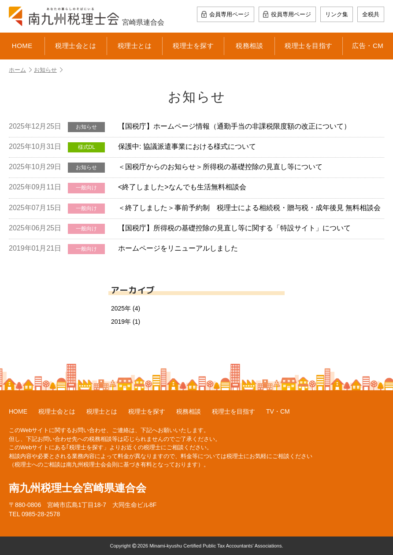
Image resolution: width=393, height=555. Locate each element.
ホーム (20, 70)
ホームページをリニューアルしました (123, 249)
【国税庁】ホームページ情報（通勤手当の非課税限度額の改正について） (180, 127)
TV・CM (278, 411)
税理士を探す (193, 45)
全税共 (370, 14)
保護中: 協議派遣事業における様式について (132, 147)
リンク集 (336, 14)
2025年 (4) (125, 308)
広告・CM (367, 45)
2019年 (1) (125, 321)
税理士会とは (75, 45)
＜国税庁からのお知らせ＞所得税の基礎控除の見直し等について (166, 168)
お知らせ (48, 70)
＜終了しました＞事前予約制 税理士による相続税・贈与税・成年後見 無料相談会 (195, 209)
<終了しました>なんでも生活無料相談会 (127, 188)
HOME (22, 45)
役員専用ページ (291, 14)
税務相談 (249, 45)
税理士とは (135, 45)
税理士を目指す (309, 45)
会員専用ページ (229, 14)
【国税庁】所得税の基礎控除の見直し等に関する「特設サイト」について (180, 229)
